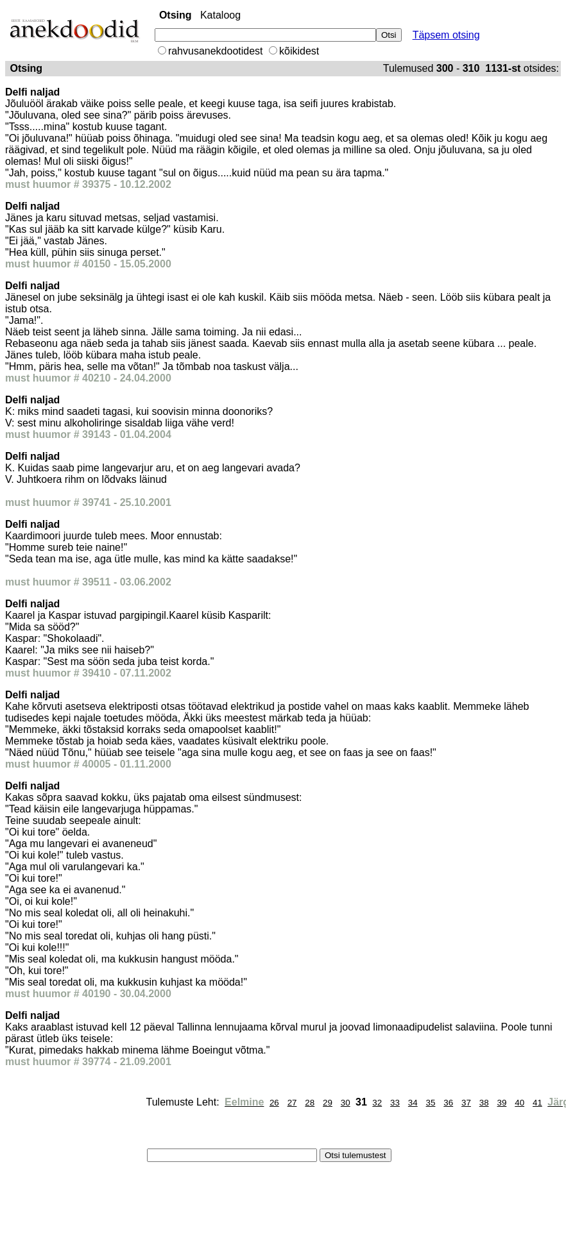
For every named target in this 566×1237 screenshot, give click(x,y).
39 (502, 1102)
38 (484, 1102)
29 (327, 1102)
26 (274, 1102)
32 (377, 1102)
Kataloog (220, 15)
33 (395, 1102)
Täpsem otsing (446, 34)
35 (431, 1102)
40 (519, 1102)
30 (345, 1102)
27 (292, 1102)
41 (537, 1102)
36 (448, 1102)
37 (466, 1102)
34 (413, 1102)
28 (309, 1102)
